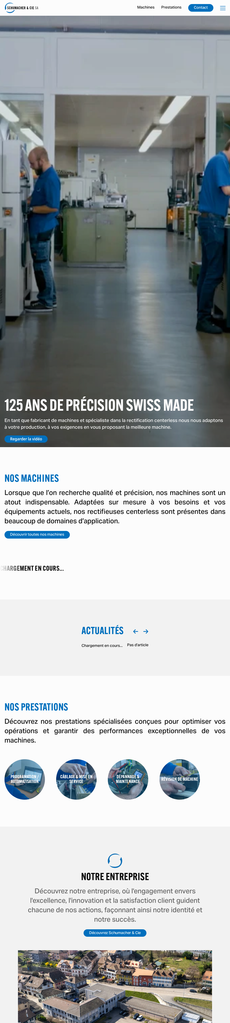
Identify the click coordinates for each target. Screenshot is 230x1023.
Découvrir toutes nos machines (37, 535)
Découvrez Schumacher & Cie (115, 933)
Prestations (171, 8)
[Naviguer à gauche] (135, 631)
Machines (146, 8)
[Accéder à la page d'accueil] (21, 8)
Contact (201, 8)
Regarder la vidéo (26, 439)
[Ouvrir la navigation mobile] (223, 8)
